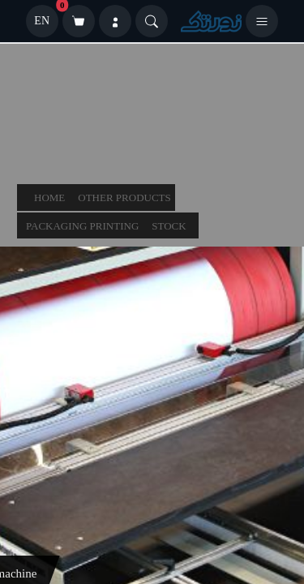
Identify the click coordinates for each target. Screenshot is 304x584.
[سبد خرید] (78, 21)
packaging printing (82, 226)
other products (124, 197)
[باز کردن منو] (262, 21)
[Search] (151, 21)
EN (41, 21)
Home (49, 197)
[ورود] (115, 21)
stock (169, 226)
